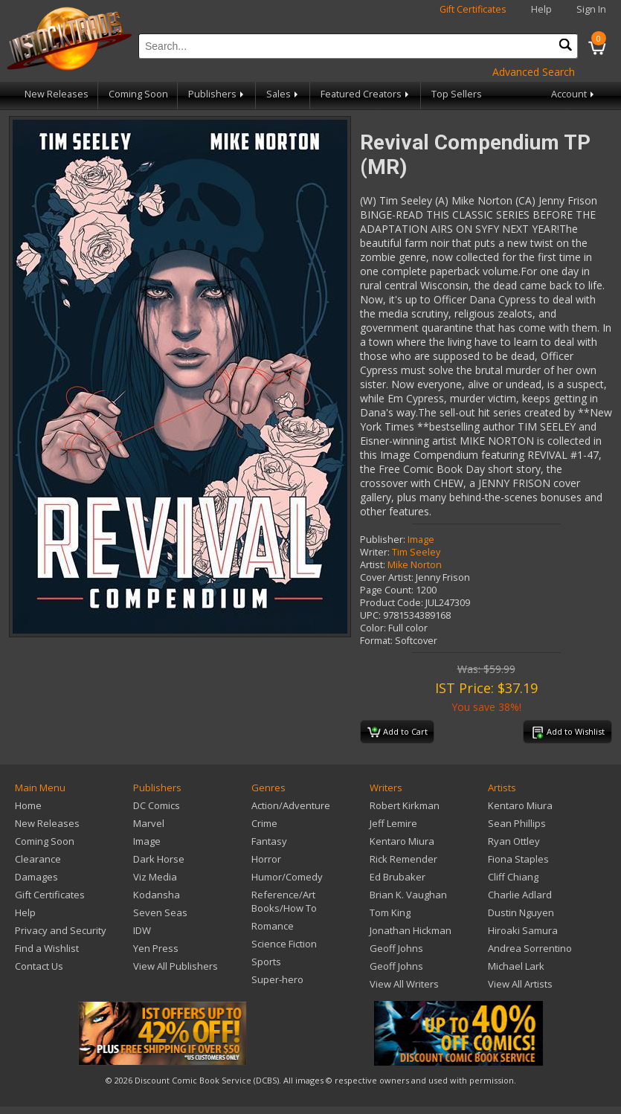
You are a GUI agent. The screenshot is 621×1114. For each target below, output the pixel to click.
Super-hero (277, 979)
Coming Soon (138, 94)
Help (541, 9)
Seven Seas (160, 912)
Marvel (148, 823)
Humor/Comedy (287, 876)
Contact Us (39, 966)
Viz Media (155, 876)
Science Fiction (284, 943)
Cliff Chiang (513, 876)
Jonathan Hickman (410, 930)
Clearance (38, 859)
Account (573, 94)
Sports (266, 961)
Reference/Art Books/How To (284, 901)
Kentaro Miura (402, 841)
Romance (272, 926)
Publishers (217, 94)
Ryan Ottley (514, 841)
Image (421, 539)
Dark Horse (158, 859)
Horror (266, 859)
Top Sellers (456, 94)
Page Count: (387, 590)
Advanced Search (533, 72)
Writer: (375, 552)
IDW (142, 930)
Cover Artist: (387, 577)
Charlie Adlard (520, 894)
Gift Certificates (473, 9)
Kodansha (156, 894)
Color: (373, 628)
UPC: (370, 615)
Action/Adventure (290, 805)
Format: (376, 640)
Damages (36, 876)
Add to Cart (397, 732)
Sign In (591, 9)
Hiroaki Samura (523, 930)
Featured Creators (366, 94)
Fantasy (269, 841)
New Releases (57, 94)
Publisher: (382, 539)
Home (28, 805)
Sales (283, 94)
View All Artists (520, 984)
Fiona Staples (518, 859)
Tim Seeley (416, 552)
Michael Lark (516, 966)
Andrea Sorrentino (530, 948)
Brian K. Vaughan (408, 894)
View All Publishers (175, 966)
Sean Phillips (517, 823)
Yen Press (155, 948)
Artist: (372, 564)
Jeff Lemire (393, 823)
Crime (264, 823)
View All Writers (404, 984)
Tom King (390, 912)
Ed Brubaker (397, 876)
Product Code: (391, 602)
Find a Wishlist (47, 948)
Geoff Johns (396, 948)
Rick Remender (403, 859)
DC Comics (156, 805)
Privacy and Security (60, 930)
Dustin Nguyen (521, 912)
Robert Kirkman (405, 805)
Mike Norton (414, 564)
